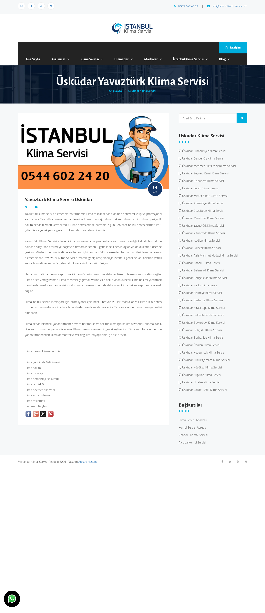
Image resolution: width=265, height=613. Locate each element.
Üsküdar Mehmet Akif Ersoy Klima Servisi (208, 165)
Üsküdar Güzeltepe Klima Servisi (202, 210)
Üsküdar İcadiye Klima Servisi (200, 240)
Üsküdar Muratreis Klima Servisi (202, 218)
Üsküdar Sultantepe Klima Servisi (203, 315)
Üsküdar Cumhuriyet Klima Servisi (203, 150)
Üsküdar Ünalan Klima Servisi (200, 345)
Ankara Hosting (87, 461)
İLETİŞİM (233, 47)
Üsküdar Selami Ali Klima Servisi (202, 270)
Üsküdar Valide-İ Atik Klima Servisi (204, 389)
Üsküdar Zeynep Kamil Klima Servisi (205, 173)
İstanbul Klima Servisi (188, 59)
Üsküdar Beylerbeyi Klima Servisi (203, 322)
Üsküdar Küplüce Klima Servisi (201, 374)
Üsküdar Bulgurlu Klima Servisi (201, 330)
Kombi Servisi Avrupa (192, 427)
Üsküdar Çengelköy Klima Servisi (202, 158)
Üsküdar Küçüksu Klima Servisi (201, 367)
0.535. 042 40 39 (186, 6)
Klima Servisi (90, 59)
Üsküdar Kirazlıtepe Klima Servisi (203, 307)
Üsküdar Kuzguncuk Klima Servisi (203, 352)
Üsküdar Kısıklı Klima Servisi (200, 285)
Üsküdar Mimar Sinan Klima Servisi (204, 195)
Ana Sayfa (33, 59)
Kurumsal (58, 59)
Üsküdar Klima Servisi (142, 91)
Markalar (151, 59)
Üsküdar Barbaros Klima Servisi (202, 300)
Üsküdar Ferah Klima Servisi (200, 188)
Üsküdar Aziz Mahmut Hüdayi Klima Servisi (209, 255)
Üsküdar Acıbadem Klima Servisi (202, 180)
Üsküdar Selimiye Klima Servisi (201, 292)
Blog (222, 59)
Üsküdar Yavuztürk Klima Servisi (202, 225)
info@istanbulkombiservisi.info (227, 6)
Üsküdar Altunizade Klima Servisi (203, 233)
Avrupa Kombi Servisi (192, 442)
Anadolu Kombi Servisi (193, 434)
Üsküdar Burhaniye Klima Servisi (202, 337)
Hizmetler (121, 59)
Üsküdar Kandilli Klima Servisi (200, 262)
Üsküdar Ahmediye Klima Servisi (202, 203)
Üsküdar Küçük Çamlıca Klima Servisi (205, 359)
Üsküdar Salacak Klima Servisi (201, 248)
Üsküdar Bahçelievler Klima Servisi (204, 277)
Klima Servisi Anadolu (193, 420)
